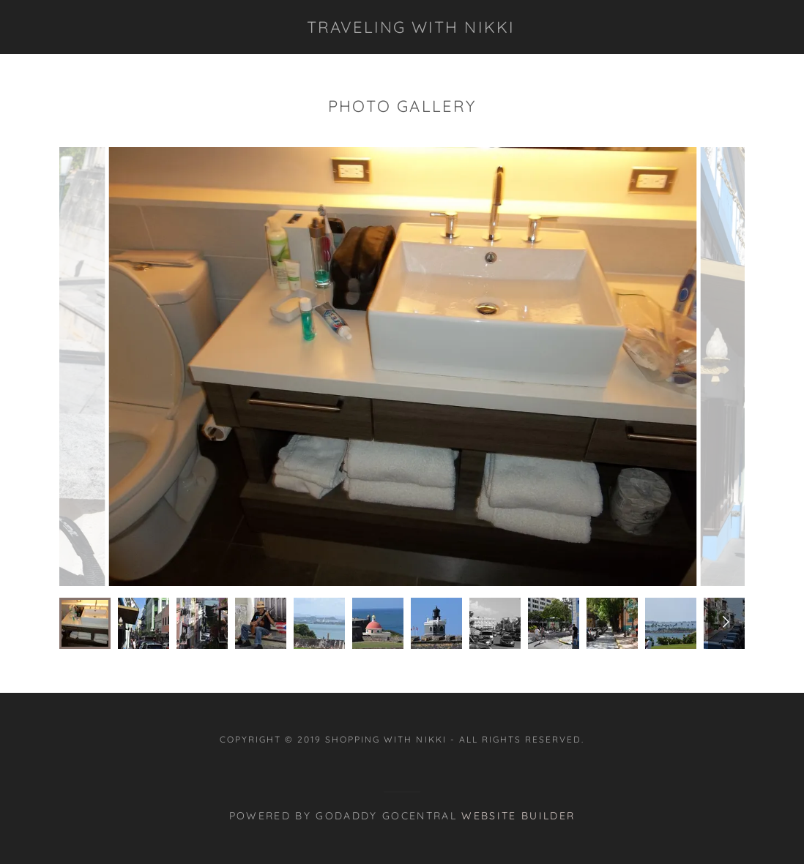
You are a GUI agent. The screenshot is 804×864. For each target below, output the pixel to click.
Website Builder (518, 815)
